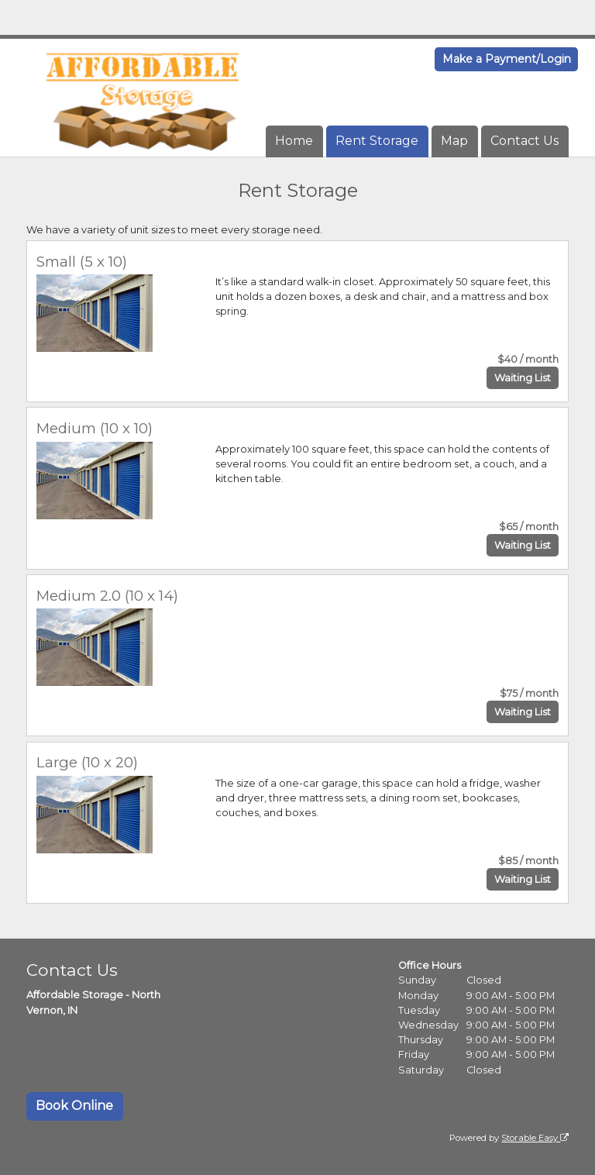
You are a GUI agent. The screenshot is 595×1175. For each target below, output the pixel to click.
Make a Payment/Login (506, 59)
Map (454, 140)
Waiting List (522, 378)
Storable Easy (535, 1137)
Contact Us (524, 140)
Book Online (74, 1105)
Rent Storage (376, 140)
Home (294, 140)
